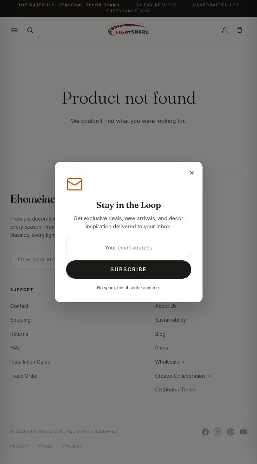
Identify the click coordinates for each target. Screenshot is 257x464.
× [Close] (192, 172)
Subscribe (128, 269)
